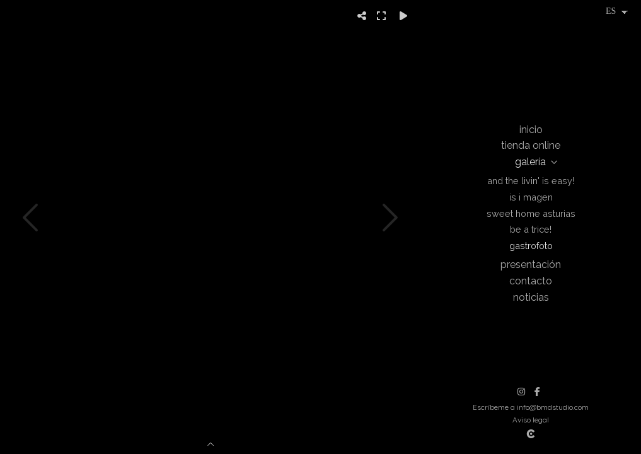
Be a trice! (530, 229)
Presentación (530, 265)
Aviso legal (530, 419)
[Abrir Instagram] (521, 391)
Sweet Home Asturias (531, 213)
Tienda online (530, 145)
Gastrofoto (531, 245)
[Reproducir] (403, 15)
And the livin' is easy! (530, 180)
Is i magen (531, 197)
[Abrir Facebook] (537, 391)
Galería (530, 162)
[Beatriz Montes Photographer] (531, 59)
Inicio (531, 130)
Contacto (530, 281)
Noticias (531, 297)
